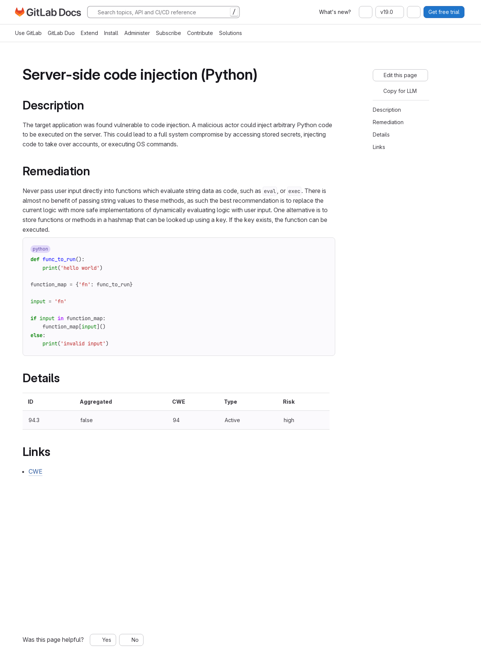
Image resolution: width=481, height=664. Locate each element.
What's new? (335, 12)
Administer (137, 33)
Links (379, 147)
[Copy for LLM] (396, 91)
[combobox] (365, 12)
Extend (89, 33)
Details (381, 134)
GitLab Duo (61, 33)
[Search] (163, 12)
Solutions (230, 33)
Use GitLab (28, 33)
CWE (35, 471)
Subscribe (168, 33)
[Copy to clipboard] (323, 250)
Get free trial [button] (444, 12)
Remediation (388, 122)
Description (387, 109)
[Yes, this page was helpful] (103, 640)
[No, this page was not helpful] (131, 640)
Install (111, 33)
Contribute (200, 33)
